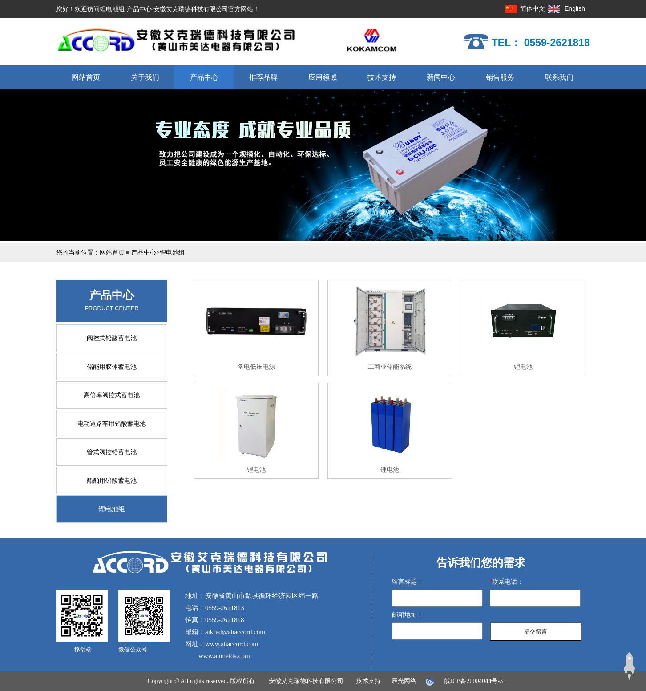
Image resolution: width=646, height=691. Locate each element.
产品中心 (204, 77)
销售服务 (500, 77)
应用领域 (322, 77)
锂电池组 (172, 252)
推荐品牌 (263, 77)
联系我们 (559, 77)
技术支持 (381, 77)
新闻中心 (441, 77)
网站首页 (86, 77)
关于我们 (145, 77)
